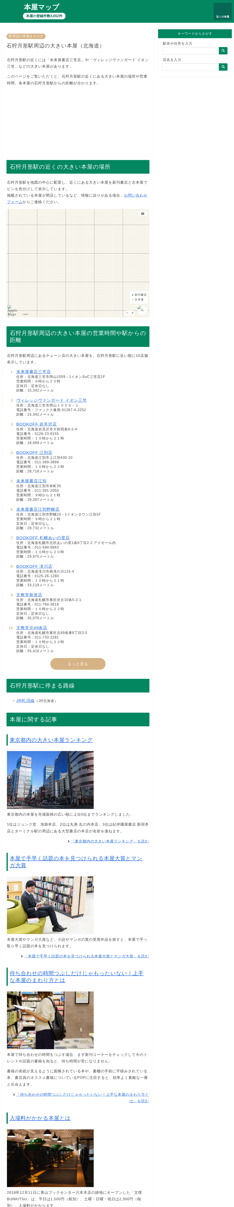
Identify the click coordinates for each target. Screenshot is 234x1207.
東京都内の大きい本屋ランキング (51, 740)
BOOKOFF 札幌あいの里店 (43, 538)
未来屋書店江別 (31, 481)
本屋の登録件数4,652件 (44, 16)
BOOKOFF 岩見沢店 (36, 424)
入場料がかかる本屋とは (40, 1118)
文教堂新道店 (29, 595)
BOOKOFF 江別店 (34, 452)
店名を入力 (172, 60)
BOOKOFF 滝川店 (34, 566)
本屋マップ (41, 7)
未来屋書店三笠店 (33, 371)
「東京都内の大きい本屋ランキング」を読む (110, 841)
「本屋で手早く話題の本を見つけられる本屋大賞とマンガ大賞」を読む (86, 956)
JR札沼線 (25, 700)
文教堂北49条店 (31, 628)
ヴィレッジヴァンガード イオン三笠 (51, 400)
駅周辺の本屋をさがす (26, 36)
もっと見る (78, 664)
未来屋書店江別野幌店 (38, 509)
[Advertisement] (78, 120)
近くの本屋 (222, 16)
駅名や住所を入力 (177, 43)
